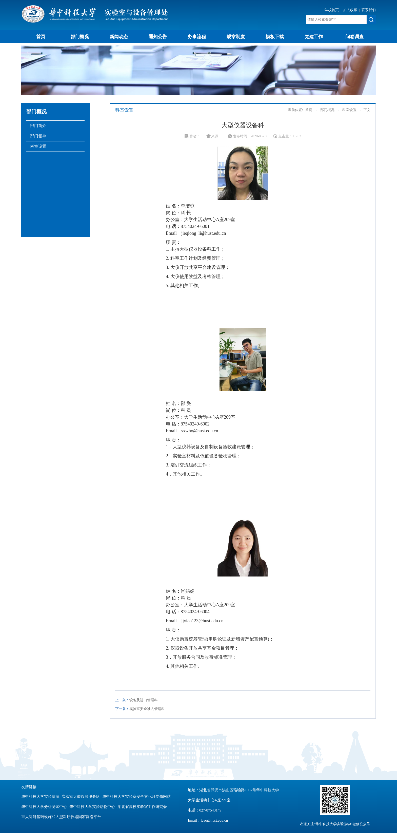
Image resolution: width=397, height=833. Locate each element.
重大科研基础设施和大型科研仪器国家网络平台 (61, 817)
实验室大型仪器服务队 (81, 797)
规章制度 (236, 36)
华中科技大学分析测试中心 (44, 807)
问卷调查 (354, 36)
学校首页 (332, 10)
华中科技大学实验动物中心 (92, 807)
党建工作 (314, 36)
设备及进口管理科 (143, 700)
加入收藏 (350, 10)
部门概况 (80, 36)
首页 (40, 36)
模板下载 (275, 36)
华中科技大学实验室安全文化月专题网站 (136, 797)
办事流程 (197, 36)
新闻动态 (119, 36)
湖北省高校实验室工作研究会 (142, 807)
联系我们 (369, 10)
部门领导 (38, 136)
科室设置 (38, 146)
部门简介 (38, 125)
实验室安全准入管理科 (147, 709)
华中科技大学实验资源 (40, 797)
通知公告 (158, 36)
